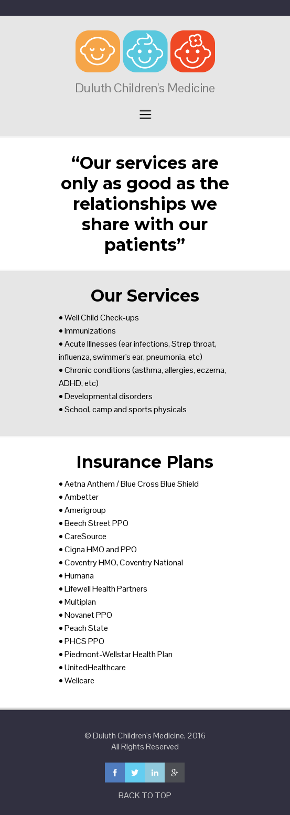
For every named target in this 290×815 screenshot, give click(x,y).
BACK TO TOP (145, 795)
